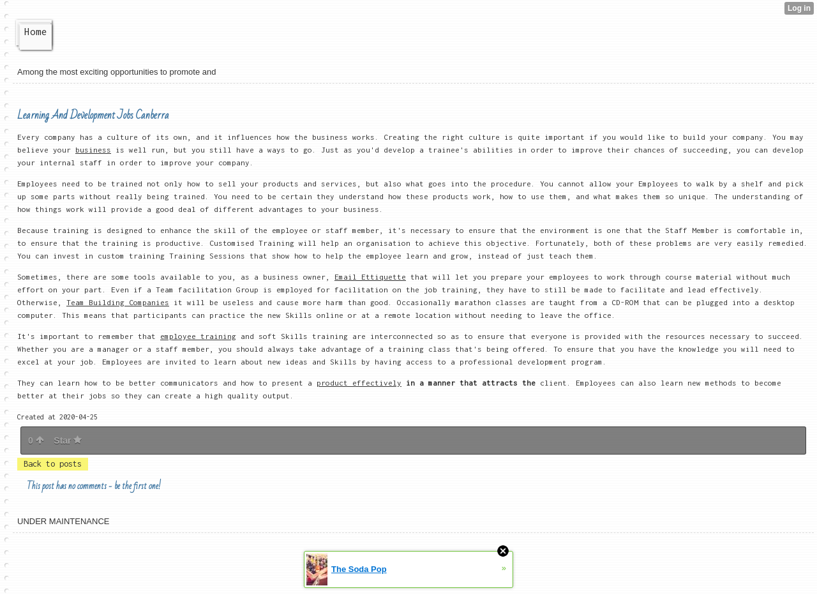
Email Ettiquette (370, 277)
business (93, 150)
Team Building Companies (117, 302)
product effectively (359, 383)
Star (68, 440)
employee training (198, 336)
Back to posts (53, 464)
